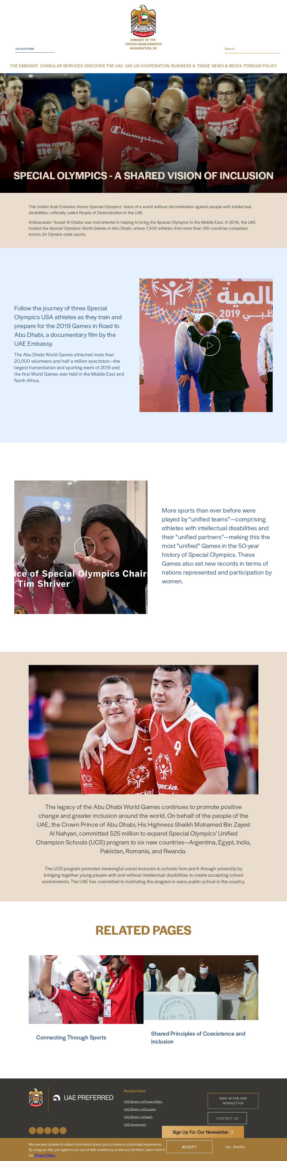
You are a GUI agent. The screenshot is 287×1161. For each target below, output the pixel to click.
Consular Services (68, 65)
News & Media (221, 65)
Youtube (55, 1130)
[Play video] (209, 344)
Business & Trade (186, 65)
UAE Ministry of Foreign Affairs (143, 1101)
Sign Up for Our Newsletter (233, 1100)
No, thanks (235, 1147)
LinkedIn (63, 1130)
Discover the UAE (107, 65)
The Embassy (33, 65)
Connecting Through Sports (71, 1037)
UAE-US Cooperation (146, 65)
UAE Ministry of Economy (140, 1109)
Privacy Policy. (44, 1154)
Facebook (32, 1130)
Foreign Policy (252, 65)
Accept (189, 1146)
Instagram (48, 1130)
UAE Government (135, 1124)
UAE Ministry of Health (138, 1116)
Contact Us (227, 1117)
